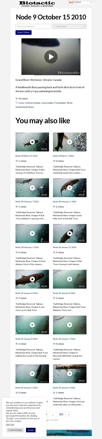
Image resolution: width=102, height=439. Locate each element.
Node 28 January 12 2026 (64, 247)
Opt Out (10, 424)
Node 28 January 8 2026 (26, 293)
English (75, 2)
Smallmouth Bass (24, 106)
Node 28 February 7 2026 (27, 201)
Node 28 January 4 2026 (64, 387)
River (69, 102)
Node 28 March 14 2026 (26, 156)
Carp (21, 102)
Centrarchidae (32, 102)
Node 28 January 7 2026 (64, 339)
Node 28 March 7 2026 (63, 156)
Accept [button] (31, 430)
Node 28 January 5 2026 (26, 387)
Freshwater (60, 102)
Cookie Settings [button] (15, 430)
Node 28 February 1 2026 (64, 201)
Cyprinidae (47, 102)
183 (61, 414)
